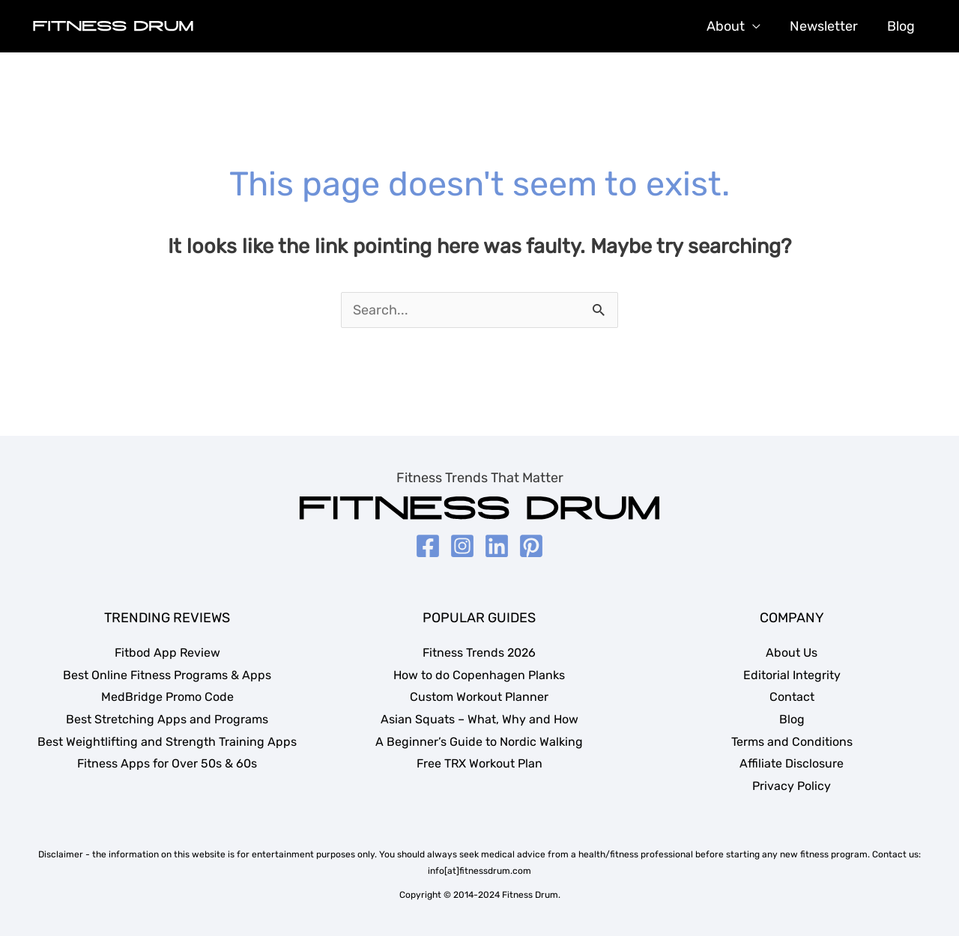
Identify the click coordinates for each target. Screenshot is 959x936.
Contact (791, 697)
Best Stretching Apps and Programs (167, 719)
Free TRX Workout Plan (479, 763)
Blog (902, 26)
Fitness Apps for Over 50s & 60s (167, 763)
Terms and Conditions (792, 742)
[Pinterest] (531, 546)
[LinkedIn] (496, 546)
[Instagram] (462, 546)
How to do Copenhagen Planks (479, 675)
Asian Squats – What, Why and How (479, 719)
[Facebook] (428, 546)
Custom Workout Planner (479, 697)
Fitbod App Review (167, 652)
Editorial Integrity (792, 675)
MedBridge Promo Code (167, 697)
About (731, 26)
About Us (791, 652)
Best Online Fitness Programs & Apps (167, 675)
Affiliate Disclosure (791, 763)
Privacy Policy (791, 786)
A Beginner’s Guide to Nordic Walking (479, 742)
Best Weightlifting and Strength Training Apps (167, 742)
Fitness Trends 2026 (479, 652)
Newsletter (827, 26)
